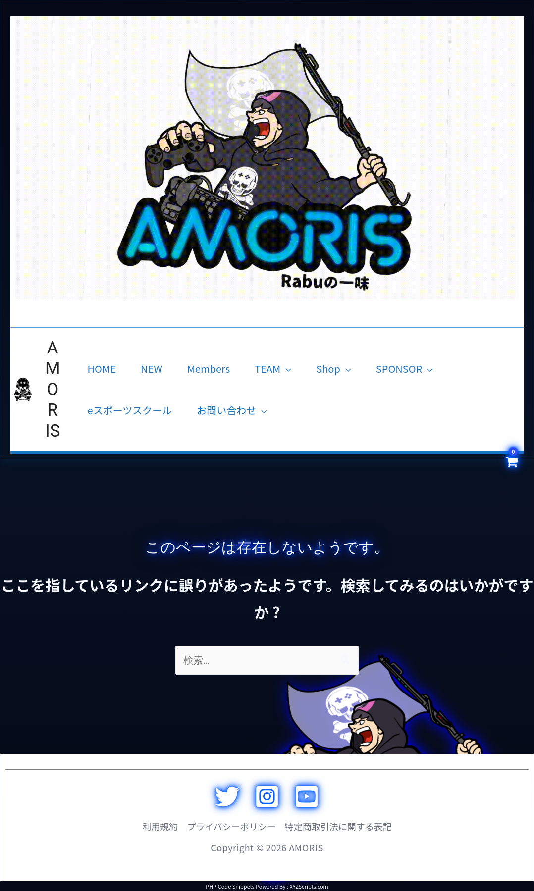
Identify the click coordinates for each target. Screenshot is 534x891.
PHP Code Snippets (230, 886)
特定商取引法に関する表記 (338, 826)
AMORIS (52, 389)
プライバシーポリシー (231, 826)
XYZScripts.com (308, 886)
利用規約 (160, 826)
